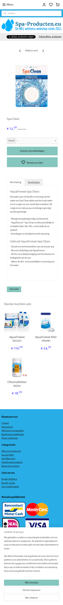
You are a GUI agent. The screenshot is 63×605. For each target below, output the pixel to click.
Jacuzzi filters (8, 455)
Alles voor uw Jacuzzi (11, 451)
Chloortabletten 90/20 (17, 384)
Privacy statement (10, 438)
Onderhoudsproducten (12, 462)
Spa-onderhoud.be (10, 487)
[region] (31, 556)
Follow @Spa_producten (50, 37)
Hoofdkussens (8, 459)
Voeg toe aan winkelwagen (32, 151)
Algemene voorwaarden (13, 431)
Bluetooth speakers (10, 466)
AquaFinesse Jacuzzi (17, 339)
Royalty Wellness (9, 479)
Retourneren (7, 427)
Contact (5, 423)
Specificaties (34, 182)
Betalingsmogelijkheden (13, 434)
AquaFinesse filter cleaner (46, 339)
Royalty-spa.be (8, 483)
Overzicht (14, 289)
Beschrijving (15, 182)
